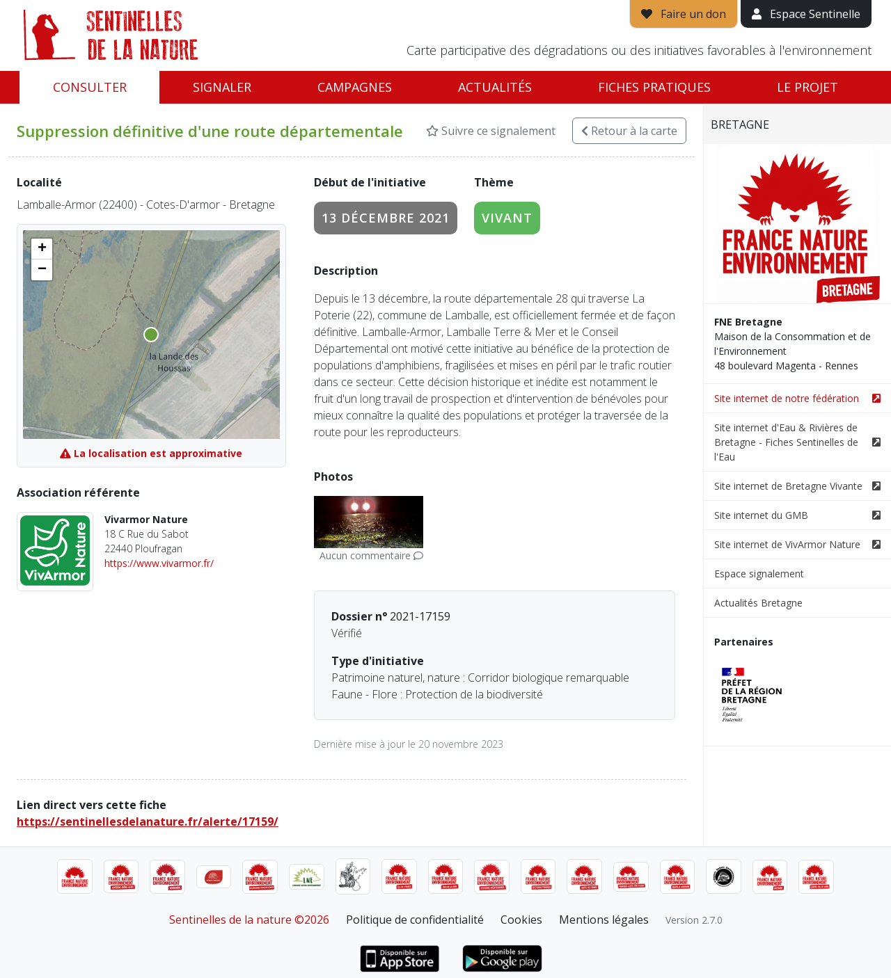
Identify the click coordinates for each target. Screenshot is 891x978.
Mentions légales (604, 919)
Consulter (90, 87)
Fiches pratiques (654, 87)
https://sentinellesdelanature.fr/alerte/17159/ (147, 821)
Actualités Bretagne (758, 602)
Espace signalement (759, 573)
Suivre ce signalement (490, 130)
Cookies (521, 919)
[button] (41, 249)
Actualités (495, 87)
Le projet (807, 87)
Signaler (222, 87)
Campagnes (354, 87)
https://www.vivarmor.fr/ (159, 563)
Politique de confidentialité (415, 919)
